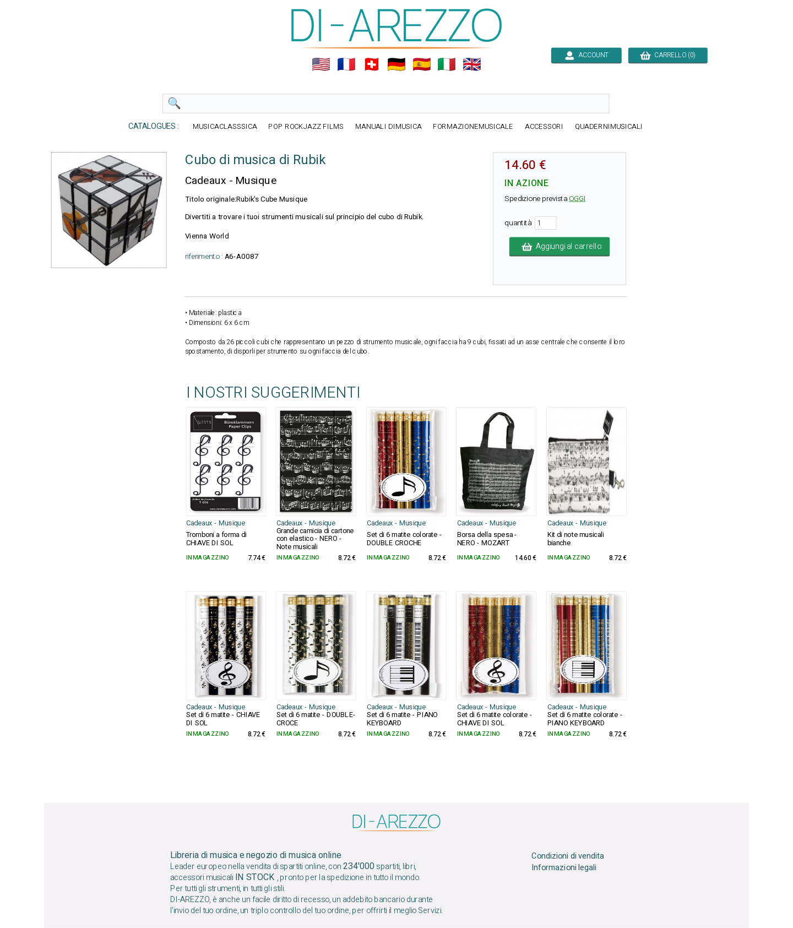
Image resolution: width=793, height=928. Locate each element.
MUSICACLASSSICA (225, 127)
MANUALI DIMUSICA (388, 127)
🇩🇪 (396, 64)
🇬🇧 (472, 64)
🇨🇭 (371, 64)
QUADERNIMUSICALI (609, 127)
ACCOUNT (586, 55)
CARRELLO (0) (668, 55)
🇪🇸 (421, 64)
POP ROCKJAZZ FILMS (306, 127)
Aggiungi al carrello (559, 247)
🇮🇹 (446, 64)
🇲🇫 (346, 64)
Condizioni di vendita (567, 856)
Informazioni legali (563, 868)
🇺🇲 (321, 64)
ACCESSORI (544, 127)
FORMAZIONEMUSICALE (473, 127)
